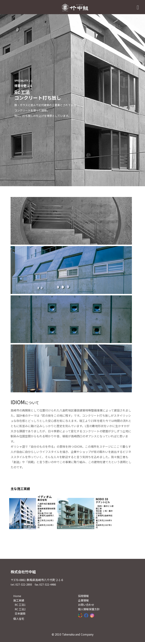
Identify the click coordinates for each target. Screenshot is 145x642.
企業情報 (83, 600)
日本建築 (20, 613)
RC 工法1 (20, 605)
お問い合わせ (86, 605)
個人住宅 (18, 618)
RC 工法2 (20, 609)
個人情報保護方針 (89, 609)
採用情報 (83, 596)
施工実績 (18, 600)
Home (17, 596)
